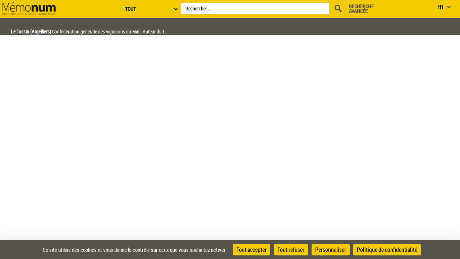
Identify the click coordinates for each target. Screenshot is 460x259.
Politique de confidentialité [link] (387, 250)
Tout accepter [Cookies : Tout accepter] (251, 250)
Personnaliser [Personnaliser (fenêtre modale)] (330, 250)
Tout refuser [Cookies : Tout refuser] (290, 250)
